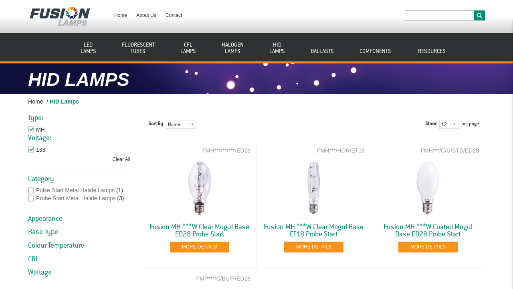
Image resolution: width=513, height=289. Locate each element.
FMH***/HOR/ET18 (341, 150)
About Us (146, 15)
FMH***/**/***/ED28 (226, 150)
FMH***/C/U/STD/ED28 (449, 150)
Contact (174, 15)
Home (120, 15)
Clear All (121, 159)
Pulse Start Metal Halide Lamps (75, 190)
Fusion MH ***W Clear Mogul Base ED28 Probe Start (199, 230)
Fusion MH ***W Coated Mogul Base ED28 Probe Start (428, 230)
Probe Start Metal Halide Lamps (75, 198)
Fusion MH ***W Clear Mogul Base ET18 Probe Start (314, 230)
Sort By (155, 124)
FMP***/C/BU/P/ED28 (223, 278)
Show (430, 124)
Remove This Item (58, 129)
